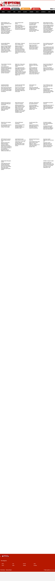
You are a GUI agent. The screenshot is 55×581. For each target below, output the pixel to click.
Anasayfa (6, 8)
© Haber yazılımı (49, 570)
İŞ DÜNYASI (43, 11)
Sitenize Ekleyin (9, 570)
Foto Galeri (26, 8)
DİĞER (49, 11)
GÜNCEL (3, 11)
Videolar (15, 8)
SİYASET (9, 11)
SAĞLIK (37, 11)
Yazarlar (36, 8)
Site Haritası (2, 570)
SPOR (14, 11)
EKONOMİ (31, 11)
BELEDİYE (25, 11)
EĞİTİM (19, 11)
